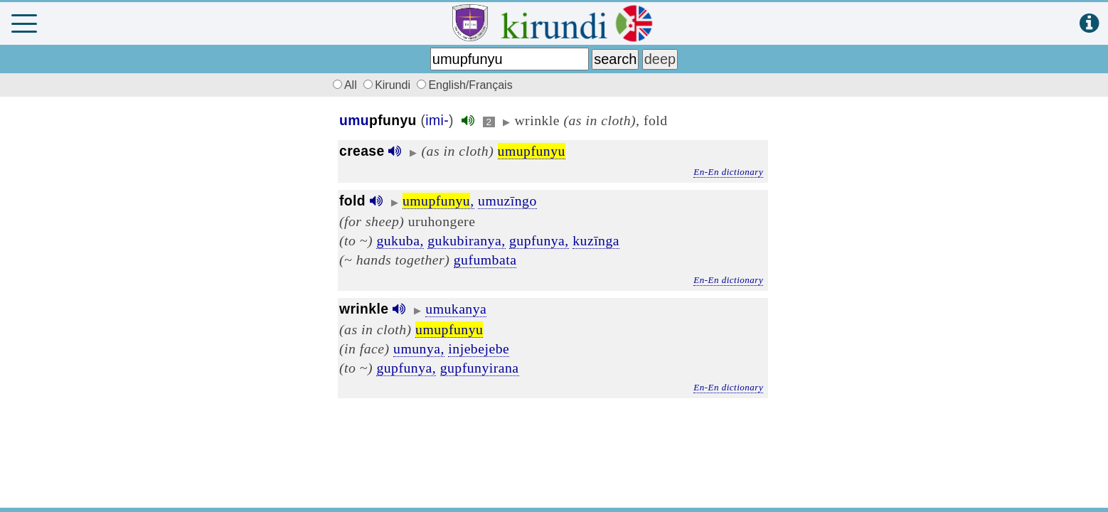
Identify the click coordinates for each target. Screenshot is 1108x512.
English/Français (464, 85)
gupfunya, (539, 240)
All (343, 85)
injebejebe (478, 348)
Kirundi (388, 85)
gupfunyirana (479, 367)
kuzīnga (595, 240)
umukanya (455, 308)
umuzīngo (507, 200)
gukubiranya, (466, 240)
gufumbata (485, 259)
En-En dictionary (728, 171)
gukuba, (399, 240)
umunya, (418, 348)
